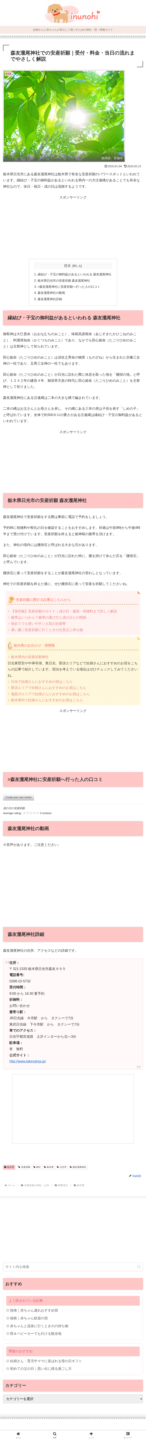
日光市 (62, 1167)
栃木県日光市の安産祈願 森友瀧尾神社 (64, 280)
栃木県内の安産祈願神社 (30, 657)
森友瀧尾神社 (78, 1167)
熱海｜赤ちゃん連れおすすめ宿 (34, 1310)
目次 (67, 266)
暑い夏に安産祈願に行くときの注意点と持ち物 (47, 630)
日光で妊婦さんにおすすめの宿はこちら (42, 682)
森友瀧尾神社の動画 (51, 292)
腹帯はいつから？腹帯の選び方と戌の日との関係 (48, 617)
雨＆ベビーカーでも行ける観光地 (35, 1334)
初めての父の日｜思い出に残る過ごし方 (41, 1369)
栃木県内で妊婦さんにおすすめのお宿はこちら (47, 700)
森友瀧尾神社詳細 (50, 299)
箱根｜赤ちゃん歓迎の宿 (29, 1318)
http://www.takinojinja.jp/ (27, 1061)
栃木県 (9, 1167)
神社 (37, 1167)
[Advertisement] (73, 227)
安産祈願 (24, 1167)
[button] (139, 1267)
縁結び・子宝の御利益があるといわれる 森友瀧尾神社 (75, 274)
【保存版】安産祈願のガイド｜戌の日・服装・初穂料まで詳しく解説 (64, 611)
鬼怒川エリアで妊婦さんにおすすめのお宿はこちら (50, 694)
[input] (73, 1267)
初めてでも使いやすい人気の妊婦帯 (38, 624)
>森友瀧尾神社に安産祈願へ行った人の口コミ (69, 286)
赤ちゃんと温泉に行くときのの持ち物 (39, 1326)
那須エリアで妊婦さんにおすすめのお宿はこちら (48, 688)
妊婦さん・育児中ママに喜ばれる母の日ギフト (46, 1361)
